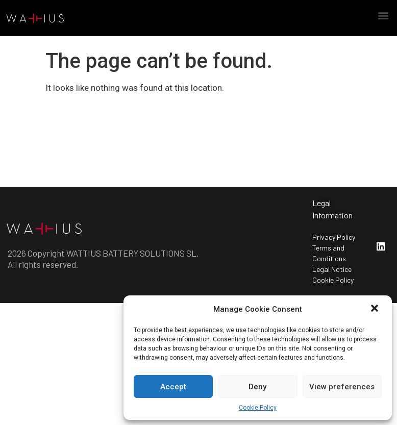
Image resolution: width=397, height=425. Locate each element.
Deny (257, 386)
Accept (173, 386)
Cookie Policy (258, 407)
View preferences (342, 386)
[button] (375, 309)
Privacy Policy (333, 237)
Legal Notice (332, 269)
